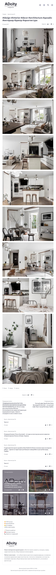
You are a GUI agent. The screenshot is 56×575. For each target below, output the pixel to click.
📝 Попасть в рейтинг (10, 530)
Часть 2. (6, 422)
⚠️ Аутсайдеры (8, 525)
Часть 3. (6, 463)
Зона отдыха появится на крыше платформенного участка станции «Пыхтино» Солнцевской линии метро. (14, 484)
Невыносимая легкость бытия (40, 504)
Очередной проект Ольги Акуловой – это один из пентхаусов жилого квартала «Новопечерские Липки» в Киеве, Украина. (27, 435)
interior (17, 388)
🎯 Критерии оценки (9, 532)
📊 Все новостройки (9, 527)
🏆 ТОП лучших (8, 521)
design (11, 388)
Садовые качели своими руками (41, 481)
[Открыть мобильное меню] (52, 5)
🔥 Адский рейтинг (9, 523)
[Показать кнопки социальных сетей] (40, 5)
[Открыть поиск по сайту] (48, 5)
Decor (5, 388)
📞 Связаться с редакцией (11, 534)
